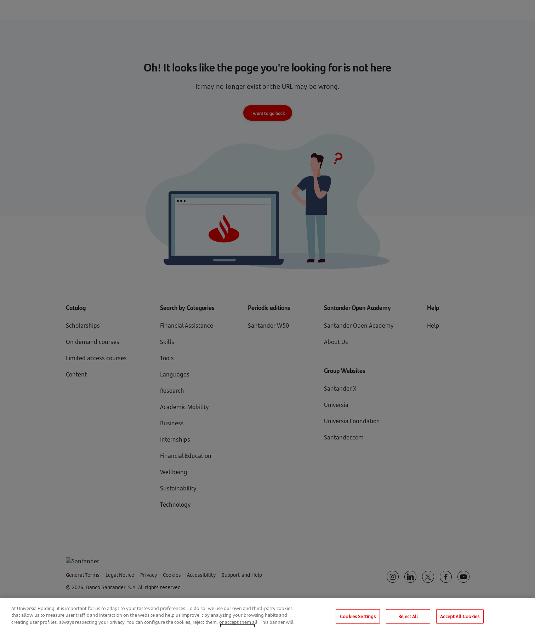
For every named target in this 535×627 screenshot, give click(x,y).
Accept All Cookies (459, 619)
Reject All (408, 619)
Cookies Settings (358, 619)
